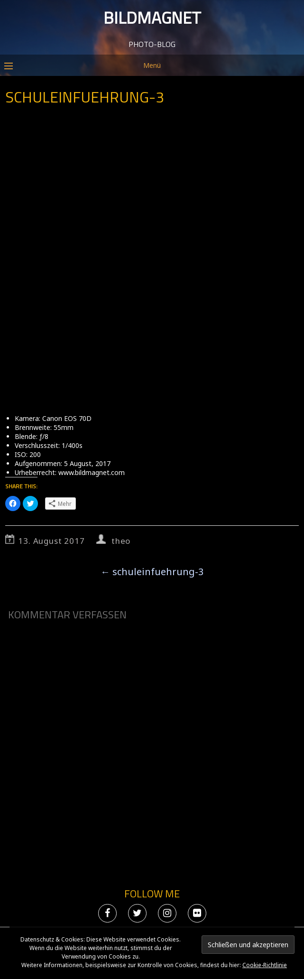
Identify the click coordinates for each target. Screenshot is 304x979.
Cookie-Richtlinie (264, 965)
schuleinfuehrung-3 (152, 571)
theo (120, 540)
